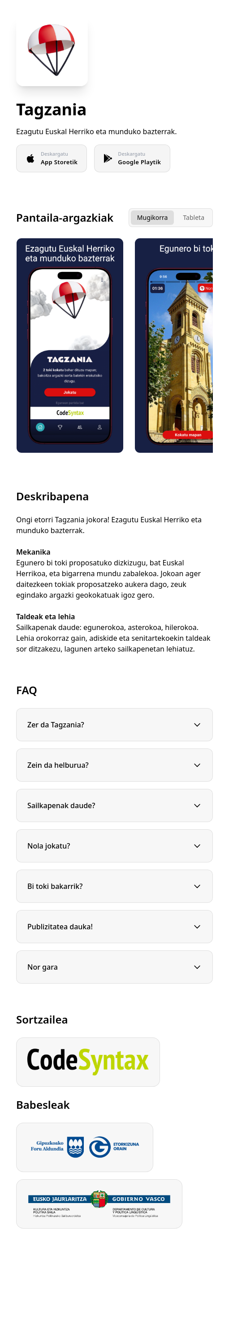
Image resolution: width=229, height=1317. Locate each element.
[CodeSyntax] (88, 1062)
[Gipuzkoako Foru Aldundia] (84, 1147)
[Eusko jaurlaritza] (99, 1204)
